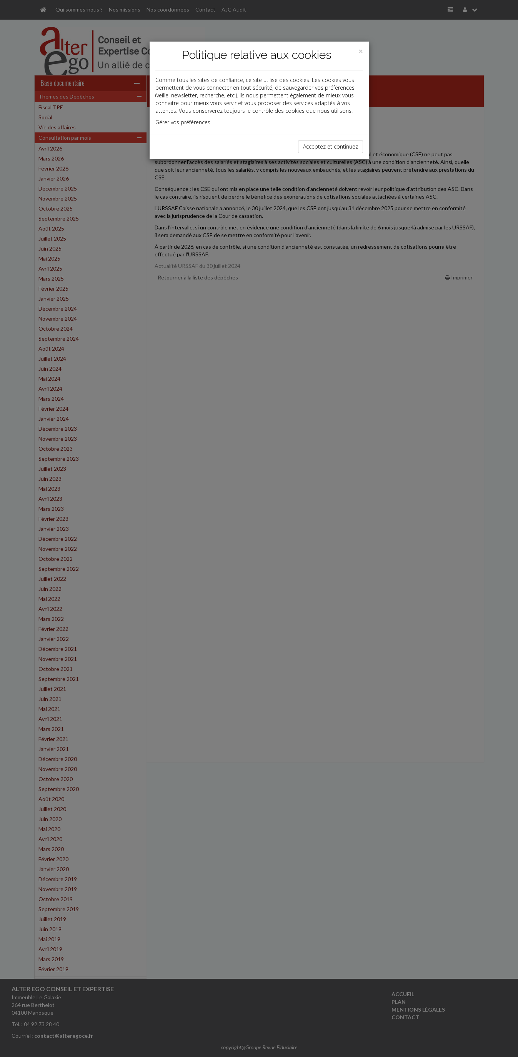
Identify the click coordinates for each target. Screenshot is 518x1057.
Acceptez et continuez (330, 146)
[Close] (360, 51)
